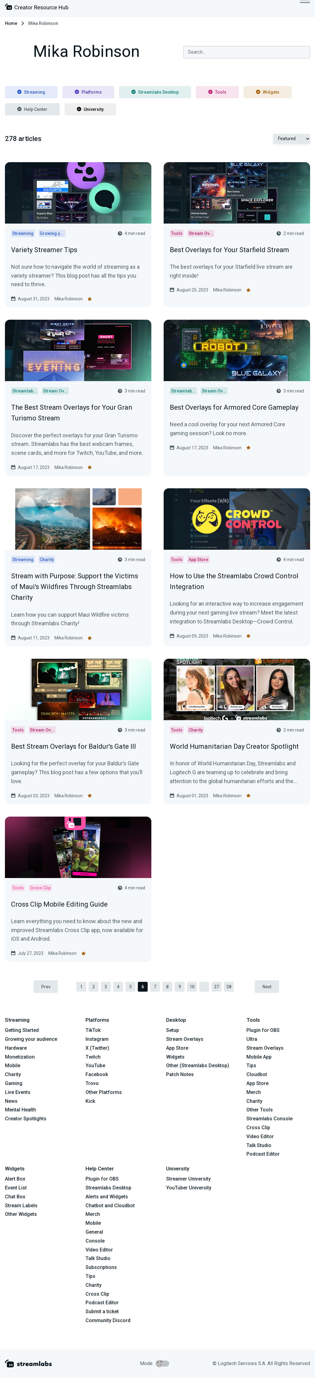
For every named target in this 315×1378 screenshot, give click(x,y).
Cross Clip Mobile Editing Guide (59, 904)
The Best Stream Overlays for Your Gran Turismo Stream (71, 413)
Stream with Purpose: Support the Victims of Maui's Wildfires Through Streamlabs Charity (74, 586)
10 (191, 986)
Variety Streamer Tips (44, 250)
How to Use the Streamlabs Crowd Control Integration (234, 581)
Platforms (88, 92)
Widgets (267, 92)
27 (216, 986)
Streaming (31, 92)
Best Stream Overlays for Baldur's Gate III (73, 746)
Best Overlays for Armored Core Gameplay (234, 407)
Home (11, 23)
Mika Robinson (68, 298)
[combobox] (246, 52)
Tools (217, 92)
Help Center (32, 109)
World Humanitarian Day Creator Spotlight (234, 746)
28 (228, 986)
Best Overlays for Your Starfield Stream (229, 250)
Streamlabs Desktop (155, 92)
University (90, 109)
